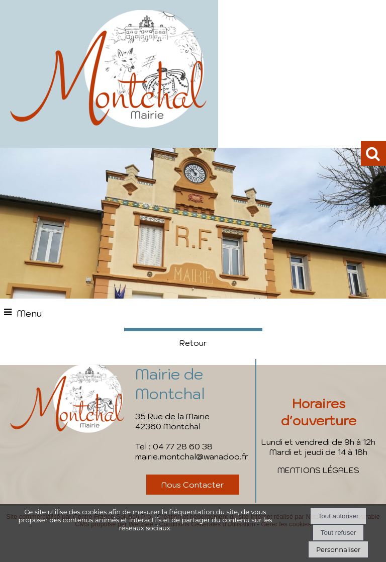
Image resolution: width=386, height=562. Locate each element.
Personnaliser (338, 549)
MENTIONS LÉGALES (318, 470)
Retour (193, 343)
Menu (29, 313)
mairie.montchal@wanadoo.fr (191, 456)
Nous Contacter (192, 485)
